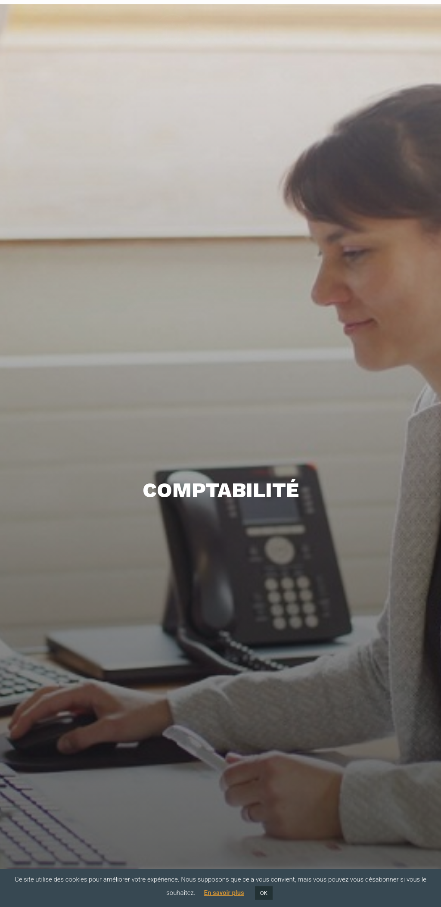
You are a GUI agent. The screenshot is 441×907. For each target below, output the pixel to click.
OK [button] (263, 893)
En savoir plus (224, 893)
